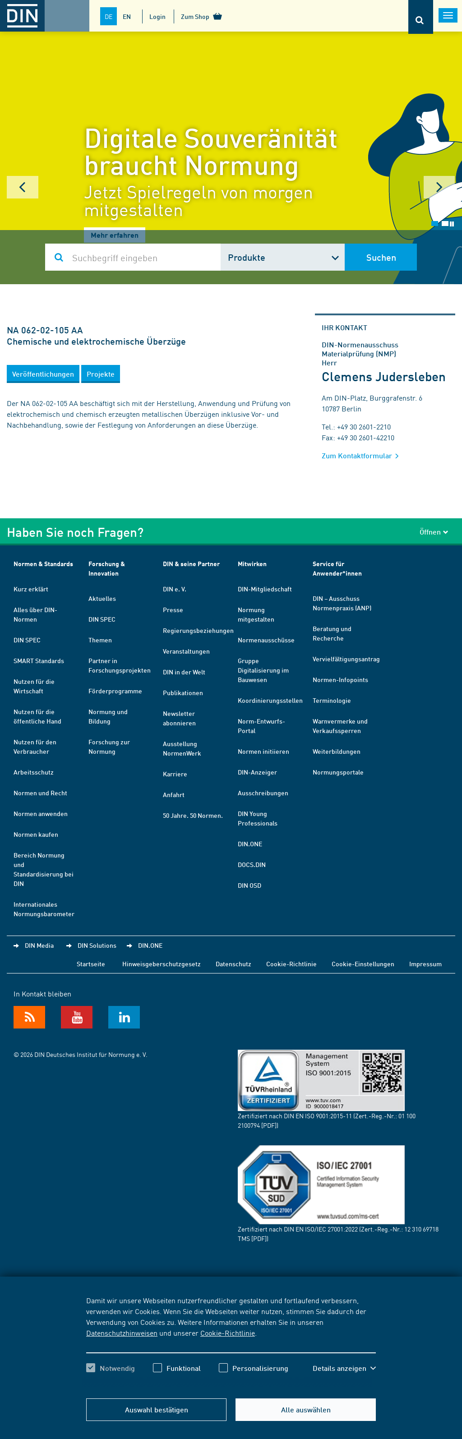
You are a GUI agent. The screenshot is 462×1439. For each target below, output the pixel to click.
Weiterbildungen (336, 751)
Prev (22, 187)
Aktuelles (102, 598)
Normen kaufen (36, 834)
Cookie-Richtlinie (227, 1333)
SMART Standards (39, 660)
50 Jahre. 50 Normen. (193, 815)
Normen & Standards (43, 563)
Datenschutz (233, 963)
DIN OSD (249, 885)
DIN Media (39, 945)
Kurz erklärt (31, 589)
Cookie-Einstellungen (363, 963)
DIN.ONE (250, 843)
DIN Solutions (97, 945)
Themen (100, 640)
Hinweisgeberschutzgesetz (161, 963)
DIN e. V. (174, 589)
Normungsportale (338, 772)
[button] (43, 374)
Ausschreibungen (263, 793)
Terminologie (332, 700)
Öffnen (434, 531)
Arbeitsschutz (34, 772)
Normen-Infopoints (340, 679)
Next (439, 187)
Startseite (91, 963)
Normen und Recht (40, 793)
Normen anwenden (41, 813)
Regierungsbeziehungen (198, 630)
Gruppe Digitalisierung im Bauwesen (263, 669)
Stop (452, 223)
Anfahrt (174, 794)
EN (127, 16)
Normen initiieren (263, 751)
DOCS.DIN (252, 864)
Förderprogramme (115, 691)
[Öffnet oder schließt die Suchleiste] (420, 17)
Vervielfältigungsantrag (346, 659)
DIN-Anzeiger (257, 772)
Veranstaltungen (186, 651)
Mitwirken (252, 563)
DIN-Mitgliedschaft (265, 589)
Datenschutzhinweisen (121, 1333)
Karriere (175, 774)
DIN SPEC (27, 640)
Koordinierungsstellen (270, 700)
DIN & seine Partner (191, 563)
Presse (173, 609)
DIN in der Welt (184, 672)
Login (157, 16)
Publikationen (183, 692)
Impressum (425, 963)
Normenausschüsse (266, 640)
